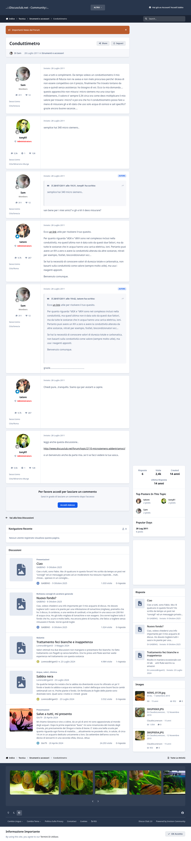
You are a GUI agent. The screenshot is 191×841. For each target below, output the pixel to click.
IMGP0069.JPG (155, 709)
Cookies (83, 821)
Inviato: (170, 618)
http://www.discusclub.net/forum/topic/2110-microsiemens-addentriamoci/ (84, 448)
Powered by (170, 821)
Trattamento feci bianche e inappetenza (65, 642)
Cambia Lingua (15, 821)
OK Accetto (175, 833)
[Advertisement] (159, 562)
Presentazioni (43, 559)
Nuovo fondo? (46, 598)
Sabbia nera (45, 676)
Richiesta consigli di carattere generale (55, 593)
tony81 (171, 499)
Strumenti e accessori (53, 53)
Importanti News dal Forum (24, 29)
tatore (146, 499)
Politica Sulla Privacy (54, 821)
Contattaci (71, 821)
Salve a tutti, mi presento (54, 714)
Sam (145, 509)
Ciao (40, 564)
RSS (94, 821)
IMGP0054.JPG (155, 732)
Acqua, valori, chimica (47, 672)
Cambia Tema (34, 821)
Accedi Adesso (67, 505)
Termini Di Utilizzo (49, 836)
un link (53, 231)
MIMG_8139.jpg (156, 693)
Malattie (40, 637)
